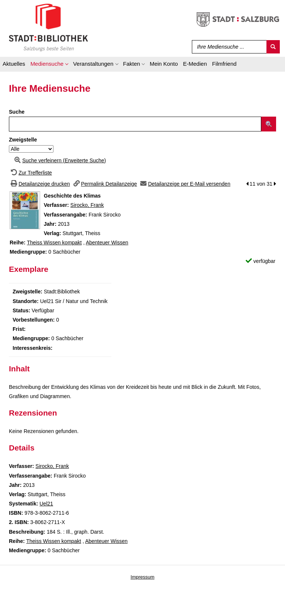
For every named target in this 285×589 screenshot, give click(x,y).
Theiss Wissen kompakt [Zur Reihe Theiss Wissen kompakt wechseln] (54, 242)
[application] (49, 65)
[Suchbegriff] (227, 46)
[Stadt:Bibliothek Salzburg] (48, 27)
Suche (16, 112)
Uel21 (46, 504)
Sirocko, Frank (87, 205)
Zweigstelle (23, 140)
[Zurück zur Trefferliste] (30, 173)
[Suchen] (273, 46)
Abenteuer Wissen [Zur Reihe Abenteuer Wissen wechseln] (107, 242)
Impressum (142, 577)
